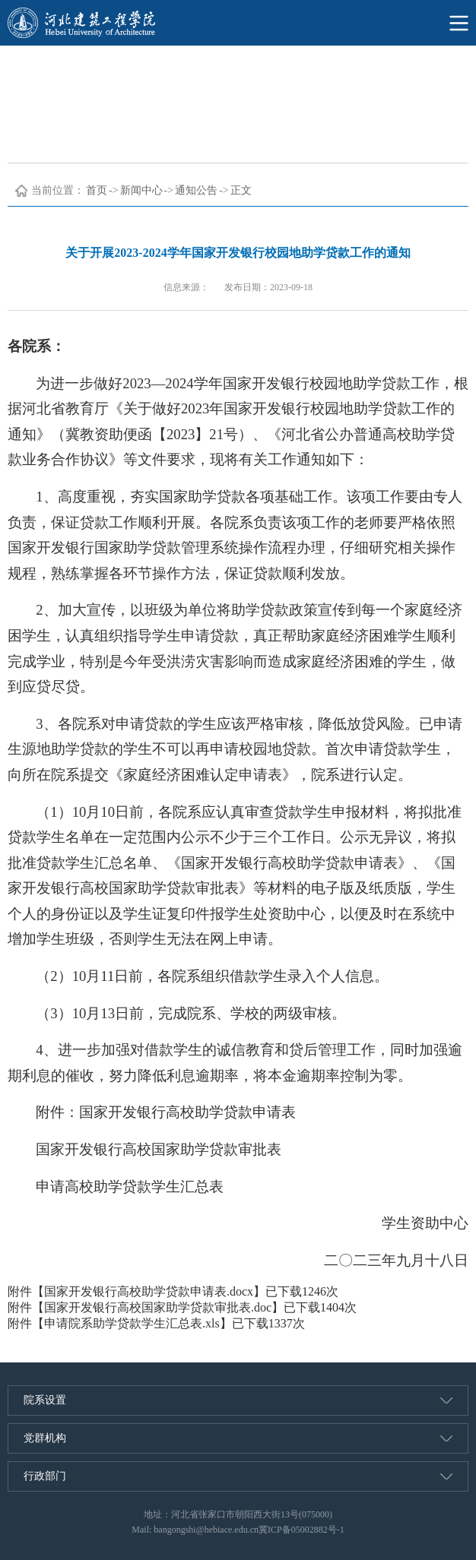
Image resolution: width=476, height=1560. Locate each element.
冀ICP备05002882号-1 (301, 1529)
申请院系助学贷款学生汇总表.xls (132, 1323)
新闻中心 (141, 190)
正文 (241, 190)
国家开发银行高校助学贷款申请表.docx (148, 1291)
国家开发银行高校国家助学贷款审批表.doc (157, 1307)
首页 (96, 190)
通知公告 (196, 190)
